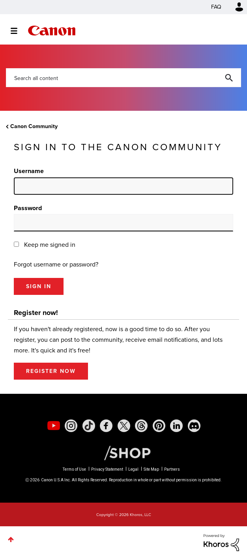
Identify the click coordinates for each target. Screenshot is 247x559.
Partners (172, 469)
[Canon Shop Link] (123, 452)
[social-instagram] (71, 425)
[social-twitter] (124, 425)
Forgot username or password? (56, 264)
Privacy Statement (107, 469)
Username (29, 170)
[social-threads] (141, 425)
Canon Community (51, 30)
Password (28, 207)
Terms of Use (74, 469)
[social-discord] (194, 425)
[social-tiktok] (88, 425)
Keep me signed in (49, 244)
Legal (133, 469)
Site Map (151, 469)
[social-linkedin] (176, 425)
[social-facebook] (106, 425)
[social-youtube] (53, 425)
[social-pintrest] (159, 425)
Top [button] (11, 539)
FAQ (216, 7)
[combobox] (123, 77)
